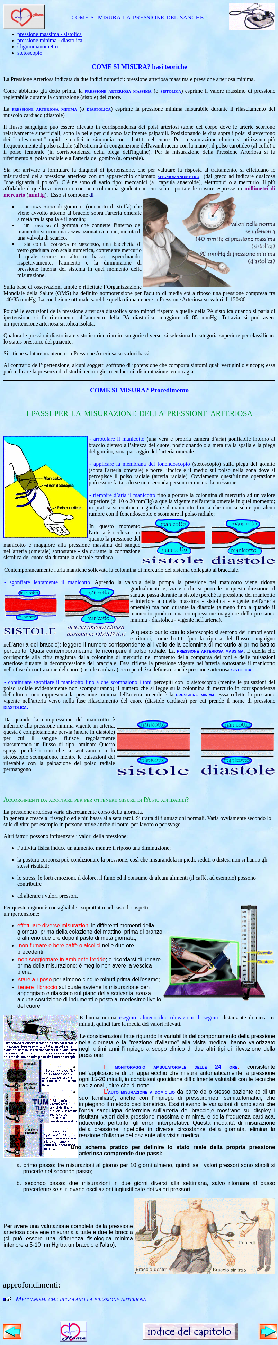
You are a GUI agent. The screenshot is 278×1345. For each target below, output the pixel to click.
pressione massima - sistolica (49, 34)
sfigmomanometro (37, 47)
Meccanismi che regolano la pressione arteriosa (81, 1299)
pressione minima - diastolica (49, 40)
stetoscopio (29, 53)
